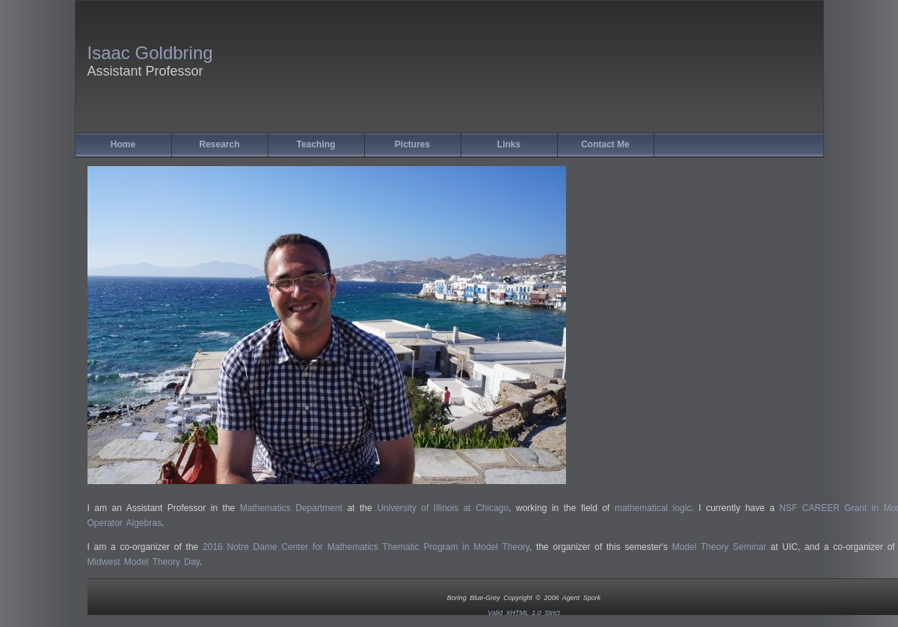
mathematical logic (653, 508)
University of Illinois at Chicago (442, 508)
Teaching (316, 144)
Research (219, 144)
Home (123, 144)
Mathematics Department (291, 508)
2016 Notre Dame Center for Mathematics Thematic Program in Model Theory (366, 547)
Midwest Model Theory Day (143, 562)
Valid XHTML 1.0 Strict (524, 613)
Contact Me (605, 144)
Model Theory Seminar (719, 547)
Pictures (412, 144)
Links (508, 144)
